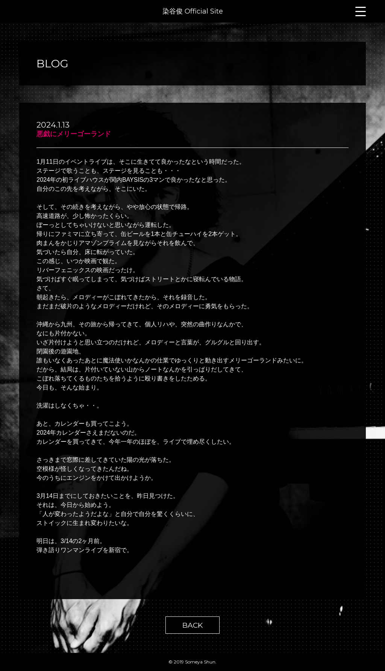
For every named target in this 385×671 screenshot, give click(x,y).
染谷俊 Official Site (192, 11)
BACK (192, 625)
